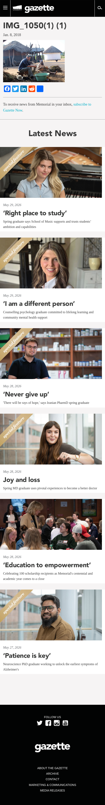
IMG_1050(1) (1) (35, 25)
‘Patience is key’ (27, 655)
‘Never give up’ (26, 394)
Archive (52, 773)
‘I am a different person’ (39, 303)
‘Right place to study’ (35, 213)
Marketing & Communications (52, 785)
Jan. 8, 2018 (12, 35)
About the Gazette (52, 768)
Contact (52, 779)
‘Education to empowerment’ (47, 565)
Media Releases (52, 790)
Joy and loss (21, 480)
